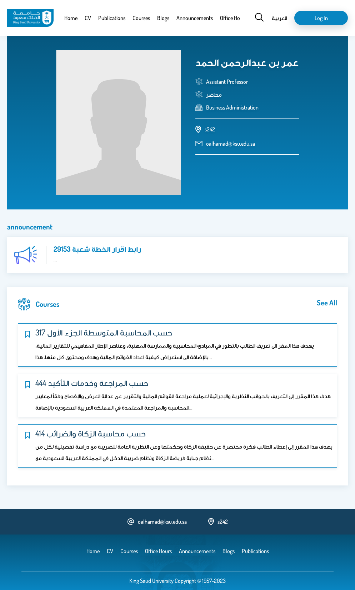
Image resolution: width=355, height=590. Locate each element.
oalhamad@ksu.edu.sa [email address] (230, 143)
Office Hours (233, 17)
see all (327, 302)
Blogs (163, 17)
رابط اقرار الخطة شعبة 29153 (97, 248)
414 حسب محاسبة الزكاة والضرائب (90, 433)
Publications (111, 17)
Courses (141, 17)
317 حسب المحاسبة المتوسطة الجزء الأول (103, 332)
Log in (321, 17)
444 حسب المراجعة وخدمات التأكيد (91, 383)
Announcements (194, 17)
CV (88, 17)
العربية (279, 17)
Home (71, 17)
